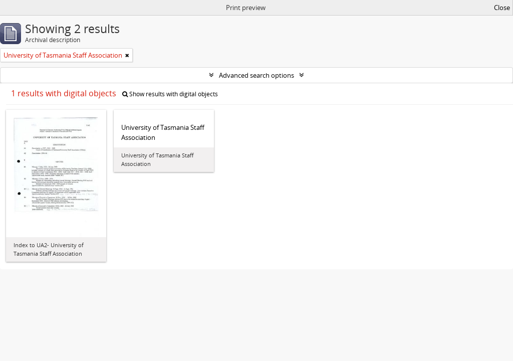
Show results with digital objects (170, 94)
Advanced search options (256, 75)
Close (502, 7)
